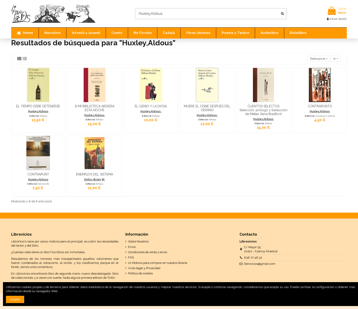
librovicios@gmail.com (259, 263)
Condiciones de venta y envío (147, 252)
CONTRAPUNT (38, 174)
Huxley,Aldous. (150, 111)
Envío (132, 247)
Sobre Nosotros (138, 241)
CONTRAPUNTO (320, 106)
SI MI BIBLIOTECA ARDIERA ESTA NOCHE (94, 108)
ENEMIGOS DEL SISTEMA (94, 174)
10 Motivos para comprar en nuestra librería (157, 263)
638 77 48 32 (253, 257)
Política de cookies (140, 273)
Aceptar (15, 299)
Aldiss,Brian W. (94, 179)
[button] (52, 33)
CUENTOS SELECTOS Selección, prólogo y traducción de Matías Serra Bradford (263, 110)
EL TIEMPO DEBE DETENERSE (38, 106)
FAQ (131, 257)
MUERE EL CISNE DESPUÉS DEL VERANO (207, 108)
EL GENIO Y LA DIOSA (151, 106)
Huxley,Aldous (38, 111)
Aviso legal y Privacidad (144, 268)
